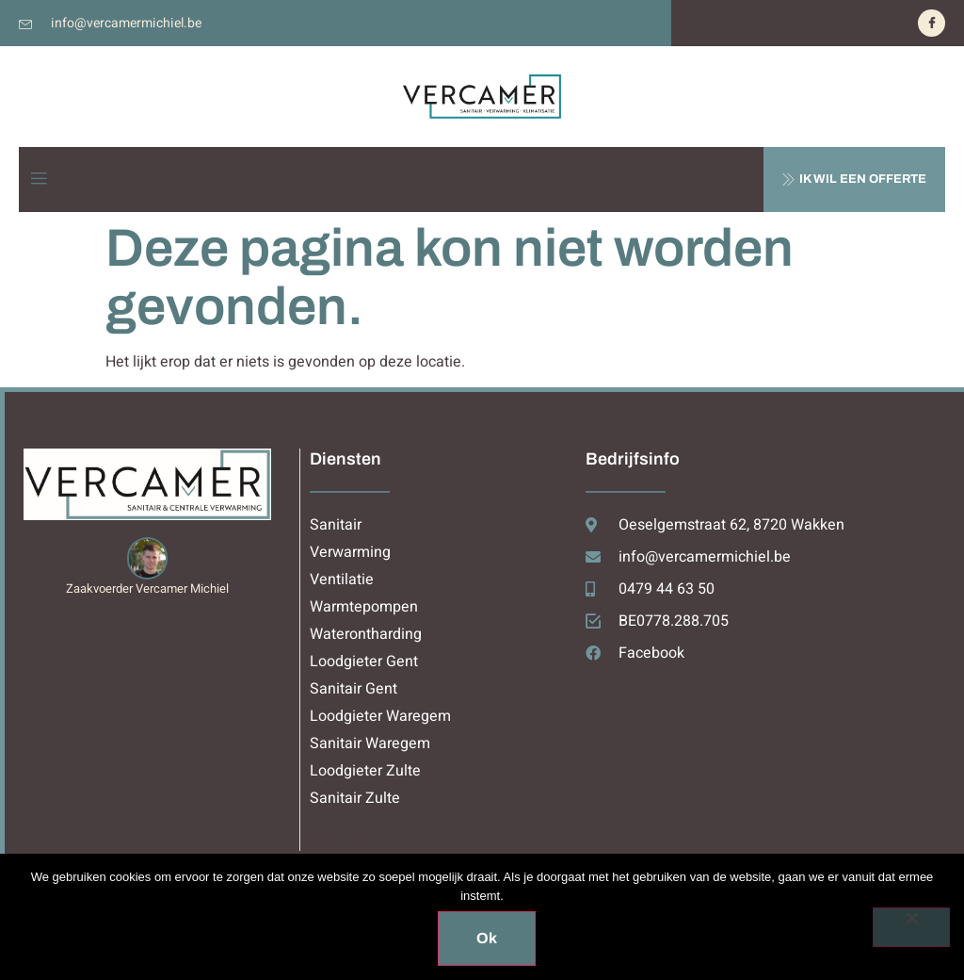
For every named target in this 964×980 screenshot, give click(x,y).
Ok (486, 938)
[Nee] (911, 927)
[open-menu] (38, 179)
